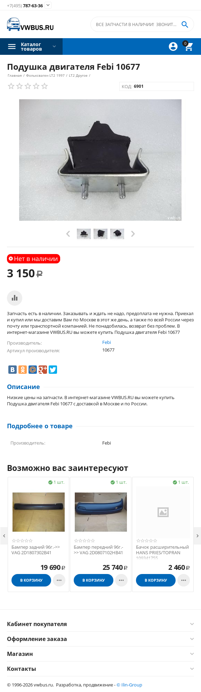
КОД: (127, 86)
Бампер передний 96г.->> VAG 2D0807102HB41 (98, 550)
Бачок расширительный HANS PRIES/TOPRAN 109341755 (162, 553)
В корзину (31, 580)
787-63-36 (25, 6)
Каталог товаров (31, 46)
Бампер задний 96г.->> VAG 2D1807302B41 (35, 550)
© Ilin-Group (129, 685)
